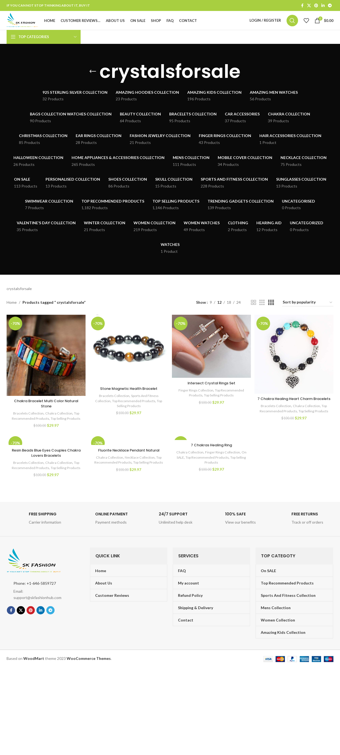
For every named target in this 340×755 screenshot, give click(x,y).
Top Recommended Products (137, 409)
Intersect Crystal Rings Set (211, 392)
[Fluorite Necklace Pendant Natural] (128, 455)
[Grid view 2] (253, 312)
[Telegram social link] (329, 6)
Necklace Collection (139, 473)
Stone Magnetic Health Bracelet (128, 397)
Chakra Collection (58, 422)
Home (12, 312)
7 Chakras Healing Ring (211, 461)
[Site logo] (32, 25)
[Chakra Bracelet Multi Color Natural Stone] (45, 364)
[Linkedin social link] (323, 6)
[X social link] (309, 6)
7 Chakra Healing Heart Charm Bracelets (294, 410)
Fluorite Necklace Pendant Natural (128, 466)
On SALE (183, 473)
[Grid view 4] (271, 312)
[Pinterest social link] (316, 6)
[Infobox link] (37, 540)
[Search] (292, 25)
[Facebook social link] (302, 6)
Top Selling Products (128, 415)
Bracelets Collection (26, 422)
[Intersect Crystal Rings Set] (211, 356)
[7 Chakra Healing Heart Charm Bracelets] (294, 363)
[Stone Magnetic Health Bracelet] (128, 358)
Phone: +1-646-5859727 (34, 604)
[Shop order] (307, 313)
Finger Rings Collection (195, 399)
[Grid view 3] (262, 312)
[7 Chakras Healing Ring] (211, 453)
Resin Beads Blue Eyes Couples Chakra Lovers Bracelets (45, 468)
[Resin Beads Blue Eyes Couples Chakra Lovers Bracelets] (45, 455)
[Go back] (93, 81)
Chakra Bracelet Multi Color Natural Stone (45, 412)
